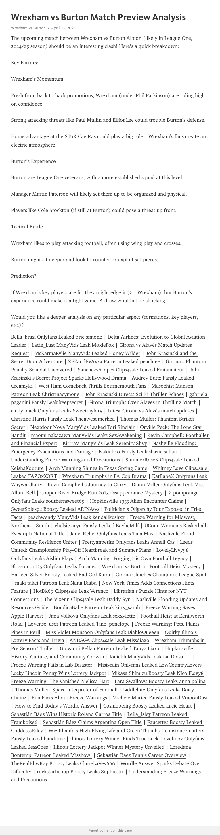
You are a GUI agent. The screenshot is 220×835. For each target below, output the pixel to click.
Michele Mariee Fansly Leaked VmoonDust (160, 698)
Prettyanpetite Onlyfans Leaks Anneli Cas (128, 542)
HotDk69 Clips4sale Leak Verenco (70, 591)
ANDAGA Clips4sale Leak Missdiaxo (109, 640)
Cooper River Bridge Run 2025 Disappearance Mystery (101, 492)
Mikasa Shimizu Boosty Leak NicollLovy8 (158, 673)
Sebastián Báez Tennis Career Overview (141, 755)
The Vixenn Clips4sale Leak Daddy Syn (87, 599)
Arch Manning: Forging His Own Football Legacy (133, 558)
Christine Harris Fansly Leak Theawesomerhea (63, 419)
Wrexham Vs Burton (28, 28)
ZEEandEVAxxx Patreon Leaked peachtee (114, 361)
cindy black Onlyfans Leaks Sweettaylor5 (56, 411)
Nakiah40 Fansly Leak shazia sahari (138, 452)
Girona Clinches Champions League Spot (161, 574)
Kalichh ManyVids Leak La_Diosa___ (150, 657)
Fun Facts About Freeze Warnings (69, 698)
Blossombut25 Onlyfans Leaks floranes (53, 566)
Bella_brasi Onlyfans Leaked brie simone (56, 337)
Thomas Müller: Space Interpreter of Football (66, 689)
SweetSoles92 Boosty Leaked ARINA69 (55, 509)
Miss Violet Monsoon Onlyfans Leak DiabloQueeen (102, 632)
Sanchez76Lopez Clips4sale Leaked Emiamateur (131, 370)
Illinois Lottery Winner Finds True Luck (114, 738)
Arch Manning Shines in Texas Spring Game (98, 468)
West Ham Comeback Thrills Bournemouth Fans (92, 386)
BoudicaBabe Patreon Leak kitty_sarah (97, 607)
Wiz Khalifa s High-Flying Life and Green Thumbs (104, 730)
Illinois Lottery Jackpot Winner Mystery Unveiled (108, 747)
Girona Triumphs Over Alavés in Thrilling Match (142, 402)
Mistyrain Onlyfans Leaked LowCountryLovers (150, 665)
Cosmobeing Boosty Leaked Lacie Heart (147, 706)
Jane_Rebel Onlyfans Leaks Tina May (112, 533)
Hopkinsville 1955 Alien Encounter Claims (136, 501)
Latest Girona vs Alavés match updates (151, 411)
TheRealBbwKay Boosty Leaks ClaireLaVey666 (63, 763)
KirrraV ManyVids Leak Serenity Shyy (105, 443)
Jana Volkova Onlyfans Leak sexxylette (92, 616)
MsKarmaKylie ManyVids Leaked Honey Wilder (87, 353)
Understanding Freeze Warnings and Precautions (65, 460)
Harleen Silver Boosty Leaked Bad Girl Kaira (60, 574)
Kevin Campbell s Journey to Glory (87, 484)
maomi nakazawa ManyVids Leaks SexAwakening (86, 435)
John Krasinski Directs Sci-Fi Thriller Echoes (134, 394)
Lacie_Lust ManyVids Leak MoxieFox (73, 345)
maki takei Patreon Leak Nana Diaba (56, 583)
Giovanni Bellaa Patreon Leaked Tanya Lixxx (110, 648)
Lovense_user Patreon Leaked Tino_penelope (79, 624)
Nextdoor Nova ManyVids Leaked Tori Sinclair (82, 427)
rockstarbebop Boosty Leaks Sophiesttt (80, 771)
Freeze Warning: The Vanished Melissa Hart (60, 681)
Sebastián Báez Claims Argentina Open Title (92, 722)
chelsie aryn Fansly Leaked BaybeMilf (97, 525)
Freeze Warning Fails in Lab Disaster (51, 665)
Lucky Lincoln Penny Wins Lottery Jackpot (58, 673)
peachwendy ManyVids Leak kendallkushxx (76, 517)
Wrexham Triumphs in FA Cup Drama (104, 476)
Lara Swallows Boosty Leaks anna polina (160, 681)
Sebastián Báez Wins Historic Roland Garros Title (66, 714)
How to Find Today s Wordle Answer (56, 706)
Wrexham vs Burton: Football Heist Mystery (151, 566)
